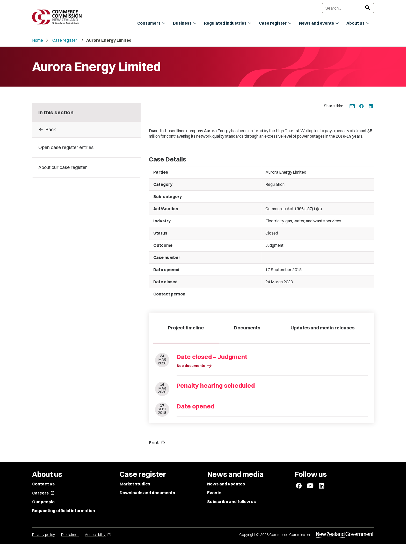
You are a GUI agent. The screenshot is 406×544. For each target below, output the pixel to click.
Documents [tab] (247, 328)
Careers (43, 493)
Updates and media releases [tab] (322, 328)
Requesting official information (63, 510)
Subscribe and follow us (231, 501)
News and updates (226, 483)
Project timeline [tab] (186, 328)
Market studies (135, 483)
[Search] (348, 8)
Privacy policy (43, 534)
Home (37, 40)
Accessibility (98, 534)
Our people (43, 501)
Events (214, 492)
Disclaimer (70, 534)
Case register (64, 40)
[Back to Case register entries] (86, 129)
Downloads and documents (147, 492)
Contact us (43, 483)
